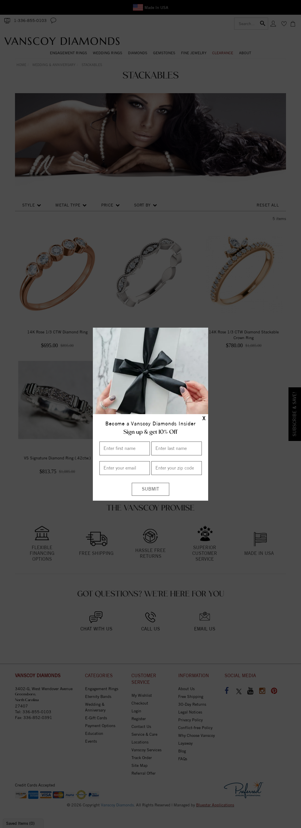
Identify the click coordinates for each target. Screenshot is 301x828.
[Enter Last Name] (176, 448)
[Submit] (150, 489)
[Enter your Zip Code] (176, 468)
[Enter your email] (124, 468)
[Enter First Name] (124, 448)
